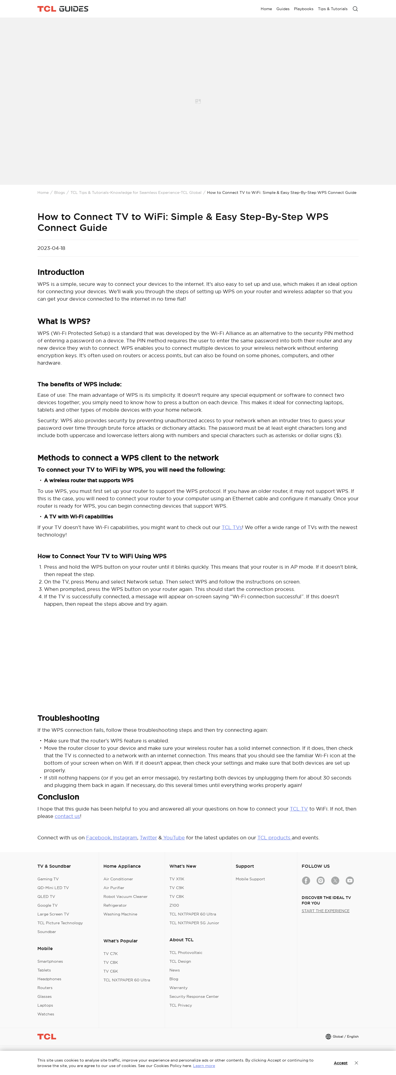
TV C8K (110, 962)
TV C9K (176, 887)
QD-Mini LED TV (53, 887)
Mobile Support (250, 878)
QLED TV (46, 896)
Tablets (44, 970)
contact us (67, 816)
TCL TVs (232, 527)
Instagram (124, 837)
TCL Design (180, 961)
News (174, 970)
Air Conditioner (118, 878)
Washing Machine (120, 914)
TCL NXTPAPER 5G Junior (194, 922)
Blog (173, 978)
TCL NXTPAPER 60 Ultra (126, 980)
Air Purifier (113, 887)
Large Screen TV (53, 914)
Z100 (174, 905)
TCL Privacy (180, 1005)
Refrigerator (115, 905)
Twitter (148, 837)
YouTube (173, 837)
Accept (341, 1062)
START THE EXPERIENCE (326, 910)
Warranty (178, 987)
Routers (45, 987)
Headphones (49, 978)
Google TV (47, 905)
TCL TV (299, 809)
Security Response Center (194, 996)
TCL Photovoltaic (185, 952)
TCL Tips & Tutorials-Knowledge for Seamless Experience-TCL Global (136, 192)
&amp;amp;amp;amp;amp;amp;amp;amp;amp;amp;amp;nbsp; (198, 665)
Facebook (98, 837)
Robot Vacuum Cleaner (125, 896)
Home (43, 192)
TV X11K (176, 878)
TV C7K (110, 953)
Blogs (59, 192)
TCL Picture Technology (60, 922)
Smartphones (50, 961)
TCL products (274, 837)
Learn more (204, 1065)
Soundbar (46, 931)
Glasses (44, 996)
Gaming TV (48, 878)
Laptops (45, 1005)
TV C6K (110, 971)
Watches (45, 1014)
